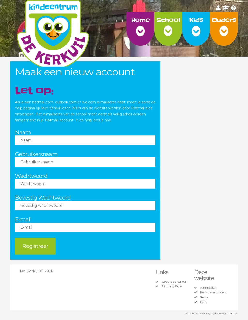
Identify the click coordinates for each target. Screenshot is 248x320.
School (168, 20)
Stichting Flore (171, 286)
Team (204, 297)
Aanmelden (208, 287)
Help (203, 302)
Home (140, 20)
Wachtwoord (31, 176)
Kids (196, 20)
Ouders (224, 20)
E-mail (23, 219)
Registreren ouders (213, 292)
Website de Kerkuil (173, 281)
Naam (23, 132)
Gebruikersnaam (36, 154)
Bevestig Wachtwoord (43, 197)
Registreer (35, 246)
